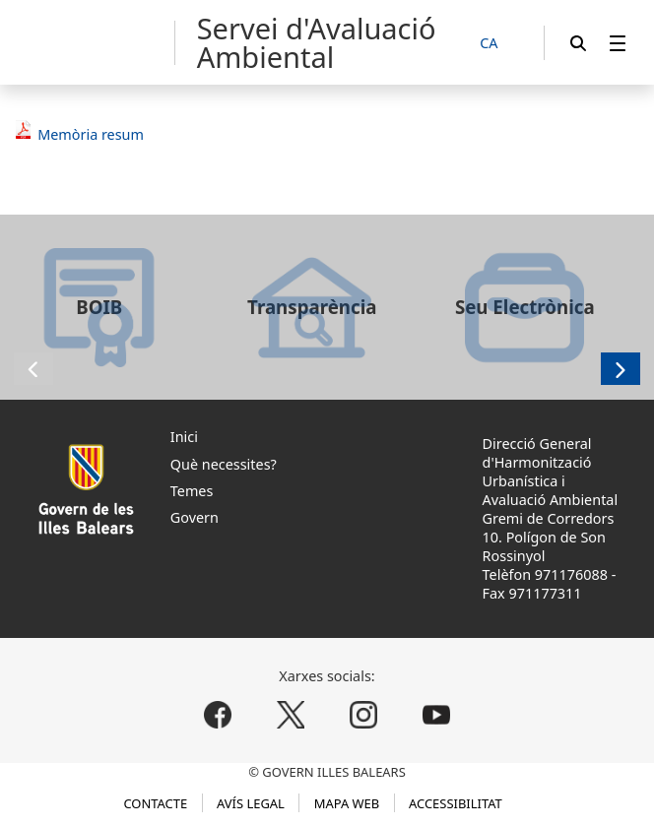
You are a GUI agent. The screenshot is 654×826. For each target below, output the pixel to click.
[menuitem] (617, 43)
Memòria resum (90, 134)
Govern (194, 517)
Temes (192, 490)
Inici (184, 436)
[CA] (499, 44)
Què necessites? (223, 464)
